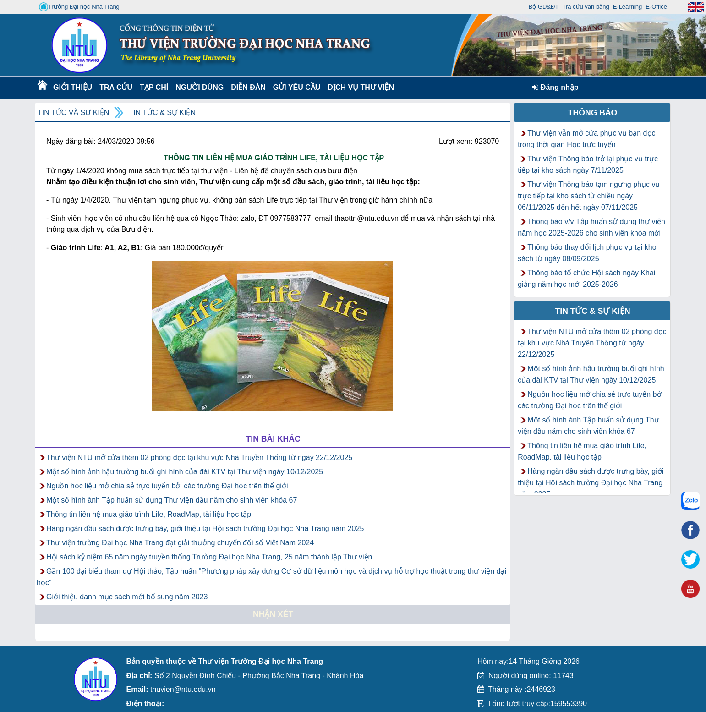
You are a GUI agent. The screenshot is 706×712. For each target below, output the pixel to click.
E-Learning (627, 6)
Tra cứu (115, 87)
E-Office (656, 6)
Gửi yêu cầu (297, 87)
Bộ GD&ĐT (544, 6)
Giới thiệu (72, 87)
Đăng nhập (555, 87)
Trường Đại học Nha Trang (79, 6)
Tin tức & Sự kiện (162, 112)
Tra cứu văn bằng (585, 6)
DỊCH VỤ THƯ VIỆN (359, 87)
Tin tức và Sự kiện (73, 112)
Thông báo (593, 112)
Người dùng (198, 87)
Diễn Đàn (248, 87)
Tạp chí (154, 87)
